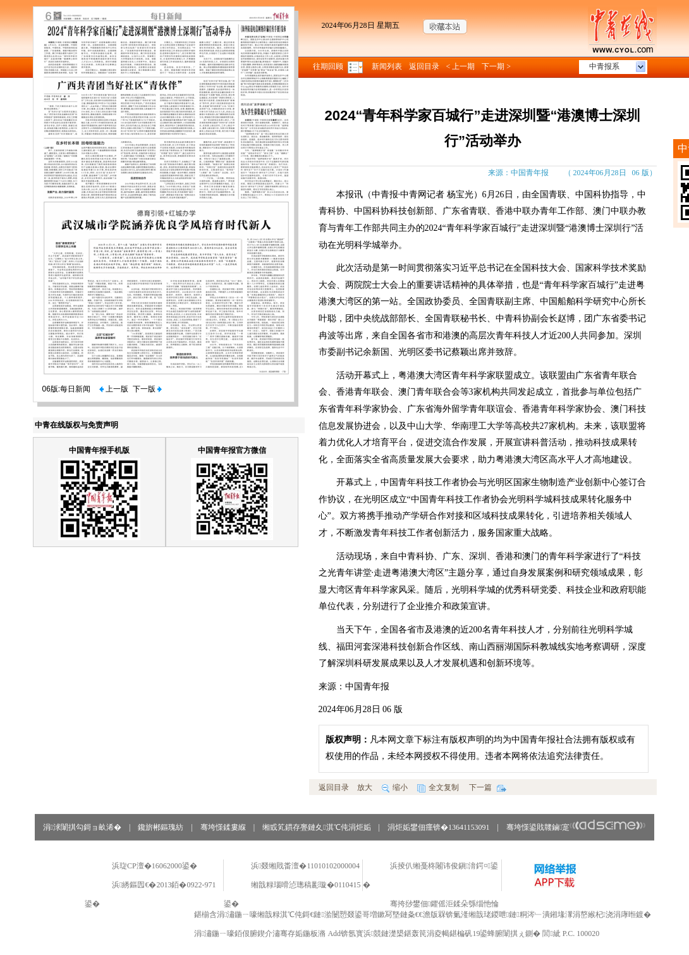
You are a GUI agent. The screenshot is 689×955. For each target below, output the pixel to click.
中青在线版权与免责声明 (76, 425)
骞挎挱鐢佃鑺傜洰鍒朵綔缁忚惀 (444, 903)
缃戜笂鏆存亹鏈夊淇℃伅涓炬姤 (316, 827)
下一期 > (496, 66)
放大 (364, 787)
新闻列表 (387, 66)
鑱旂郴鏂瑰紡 (160, 827)
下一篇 (487, 787)
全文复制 (438, 787)
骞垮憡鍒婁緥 (223, 827)
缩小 (395, 787)
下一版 (147, 389)
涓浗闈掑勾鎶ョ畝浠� (82, 827)
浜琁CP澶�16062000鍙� (154, 865)
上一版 (113, 389)
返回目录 (424, 66)
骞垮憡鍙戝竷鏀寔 (576, 827)
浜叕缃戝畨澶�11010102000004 (305, 865)
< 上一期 (460, 66)
